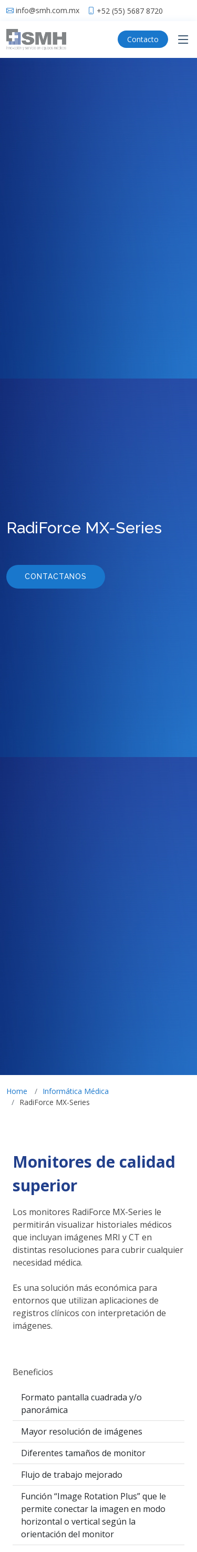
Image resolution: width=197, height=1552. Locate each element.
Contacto (143, 39)
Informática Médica (76, 1091)
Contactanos (56, 576)
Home (16, 1091)
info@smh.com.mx (47, 10)
